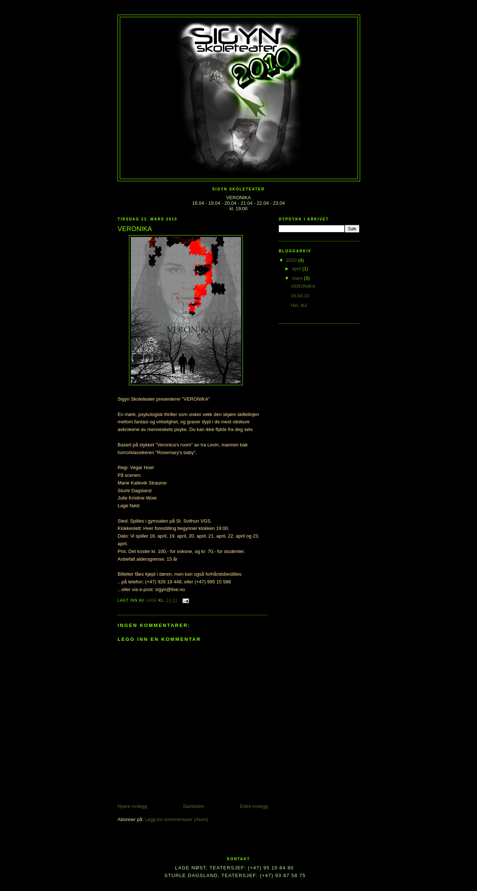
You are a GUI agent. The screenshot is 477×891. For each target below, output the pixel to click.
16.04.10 (300, 295)
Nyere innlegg (132, 806)
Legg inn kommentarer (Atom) (176, 819)
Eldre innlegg (254, 806)
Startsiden (193, 806)
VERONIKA (303, 286)
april (297, 268)
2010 (292, 260)
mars (298, 278)
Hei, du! (299, 305)
